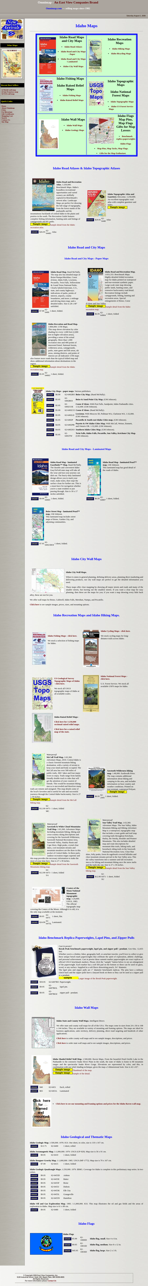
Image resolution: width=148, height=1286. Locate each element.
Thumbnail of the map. (72, 1070)
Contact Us (52, 1281)
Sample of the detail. (71, 1073)
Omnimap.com (54, 8)
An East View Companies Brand (76, 2)
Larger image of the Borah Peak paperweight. (88, 978)
